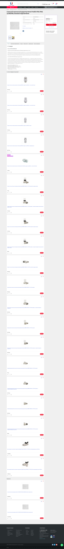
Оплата (27, 532)
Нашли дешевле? (48, 19)
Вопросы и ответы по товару (28, 28)
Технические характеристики (15, 43)
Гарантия (9, 532)
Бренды (25, 7)
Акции (32, 7)
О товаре (8, 43)
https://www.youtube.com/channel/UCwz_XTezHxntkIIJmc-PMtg (56, 544)
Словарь (32, 535)
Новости (27, 534)
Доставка (36, 7)
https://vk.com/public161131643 (52, 544)
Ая (10, 547)
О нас (27, 530)
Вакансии (32, 534)
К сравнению (53, 16)
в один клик (51, 26)
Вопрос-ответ (26, 43)
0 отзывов (24, 26)
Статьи (29, 7)
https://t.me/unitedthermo (54, 544)
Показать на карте (42, 538)
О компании (20, 7)
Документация (31, 43)
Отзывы (21, 43)
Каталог (12, 7)
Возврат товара (10, 533)
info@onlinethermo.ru (43, 531)
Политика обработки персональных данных (19, 535)
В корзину (51, 24)
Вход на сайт (55, 1)
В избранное (47, 16)
